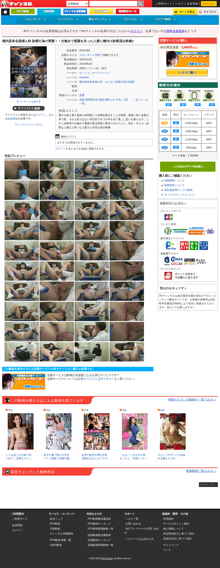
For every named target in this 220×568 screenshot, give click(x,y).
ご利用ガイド (164, 3)
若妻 (81, 95)
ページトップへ (207, 484)
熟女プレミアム (100, 19)
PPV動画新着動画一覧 (100, 528)
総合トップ (56, 518)
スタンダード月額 (89, 55)
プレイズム (133, 19)
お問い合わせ (133, 523)
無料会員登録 (176, 31)
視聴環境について (174, 185)
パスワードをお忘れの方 (139, 538)
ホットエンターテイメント (94, 72)
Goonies (84, 77)
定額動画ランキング (99, 540)
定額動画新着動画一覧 (100, 545)
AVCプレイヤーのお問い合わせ (141, 530)
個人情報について (173, 528)
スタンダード (35, 19)
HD (126, 99)
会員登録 (192, 3)
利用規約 (168, 518)
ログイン (209, 3)
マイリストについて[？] (28, 124)
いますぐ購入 (187, 72)
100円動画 (56, 545)
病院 (101, 99)
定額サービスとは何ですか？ (96, 378)
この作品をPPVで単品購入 (187, 166)
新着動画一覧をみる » (201, 471)
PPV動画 (55, 523)
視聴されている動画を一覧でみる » (192, 399)
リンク (167, 549)
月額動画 (55, 528)
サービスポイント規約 (176, 523)
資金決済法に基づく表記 (177, 538)
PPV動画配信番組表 (99, 518)
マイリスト (209, 11)
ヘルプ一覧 (131, 518)
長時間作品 (91, 99)
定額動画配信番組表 (99, 535)
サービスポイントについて (179, 194)
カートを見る (187, 11)
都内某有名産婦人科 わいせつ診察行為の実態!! (107, 81)
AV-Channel (16, 3)
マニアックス (68, 19)
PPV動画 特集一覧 (60, 540)
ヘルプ (179, 3)
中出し (120, 99)
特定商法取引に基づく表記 (178, 533)
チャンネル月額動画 (61, 533)
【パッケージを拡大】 (28, 101)
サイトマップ (171, 545)
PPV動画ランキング (99, 523)
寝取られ (110, 99)
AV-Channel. (107, 558)
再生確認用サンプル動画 (178, 189)
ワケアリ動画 (165, 19)
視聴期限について (174, 180)
